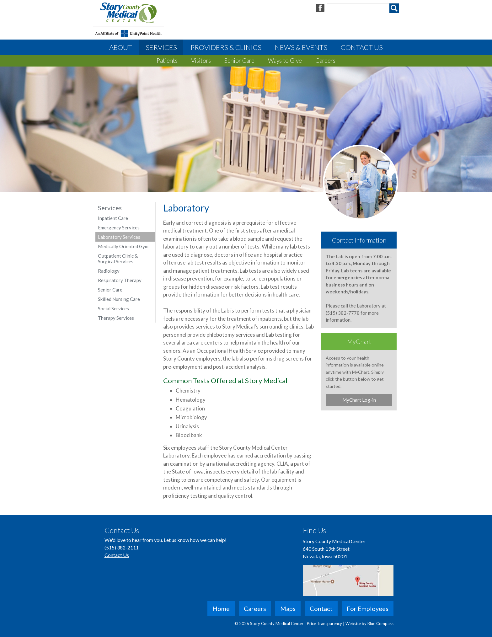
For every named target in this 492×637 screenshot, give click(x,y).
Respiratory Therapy (120, 280)
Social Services (113, 308)
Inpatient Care (113, 218)
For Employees (367, 608)
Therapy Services (116, 318)
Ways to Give (285, 60)
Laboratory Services (119, 237)
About (120, 47)
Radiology (109, 271)
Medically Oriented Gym (123, 246)
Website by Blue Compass (369, 623)
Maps (288, 608)
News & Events (301, 47)
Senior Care (239, 60)
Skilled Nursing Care (119, 299)
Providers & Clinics (225, 47)
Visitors (201, 60)
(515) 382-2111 (121, 547)
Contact (321, 608)
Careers (325, 60)
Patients (167, 60)
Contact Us (362, 47)
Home (221, 608)
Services (161, 47)
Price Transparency (325, 623)
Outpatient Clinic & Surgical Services (118, 258)
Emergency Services (119, 227)
